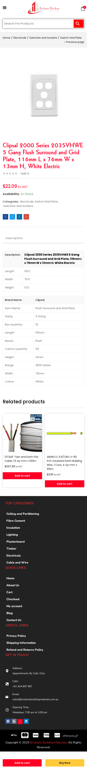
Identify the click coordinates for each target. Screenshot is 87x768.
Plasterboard (15, 542)
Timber (11, 549)
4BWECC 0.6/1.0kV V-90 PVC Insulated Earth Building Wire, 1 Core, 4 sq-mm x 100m (64, 463)
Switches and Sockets (43, 38)
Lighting (12, 535)
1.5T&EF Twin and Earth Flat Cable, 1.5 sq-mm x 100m (21, 459)
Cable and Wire (17, 563)
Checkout (12, 599)
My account (14, 606)
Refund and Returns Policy (24, 650)
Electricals (20, 38)
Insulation (13, 528)
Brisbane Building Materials (48, 743)
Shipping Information (21, 643)
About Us (12, 585)
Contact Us (13, 620)
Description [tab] (14, 238)
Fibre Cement (15, 521)
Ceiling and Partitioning (22, 514)
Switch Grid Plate (71, 38)
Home (6, 38)
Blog (9, 613)
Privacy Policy (16, 636)
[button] (83, 9)
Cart (9, 592)
